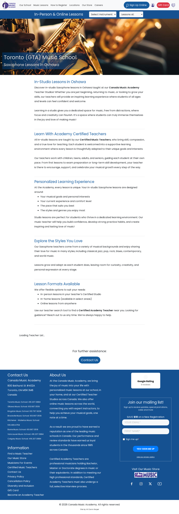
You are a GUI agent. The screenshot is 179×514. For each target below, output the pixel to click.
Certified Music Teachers (22, 467)
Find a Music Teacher (20, 453)
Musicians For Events (20, 463)
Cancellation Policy (19, 481)
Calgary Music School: (18, 438)
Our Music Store (17, 458)
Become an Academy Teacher (26, 495)
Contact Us (89, 360)
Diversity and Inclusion (21, 486)
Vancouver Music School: (19, 434)
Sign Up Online (136, 5)
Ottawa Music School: (18, 406)
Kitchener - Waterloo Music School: (24, 420)
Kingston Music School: (18, 411)
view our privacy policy (146, 457)
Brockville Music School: (19, 415)
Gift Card (163, 5)
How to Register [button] (59, 5)
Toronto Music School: (18, 402)
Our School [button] (25, 5)
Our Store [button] (87, 5)
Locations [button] (74, 5)
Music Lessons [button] (40, 5)
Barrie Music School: (17, 429)
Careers (99, 5)
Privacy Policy (16, 476)
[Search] (102, 14)
